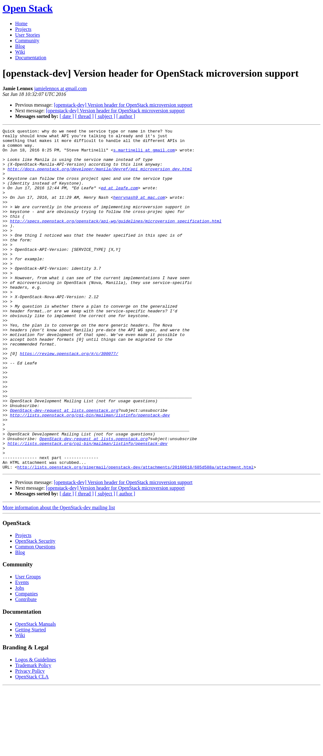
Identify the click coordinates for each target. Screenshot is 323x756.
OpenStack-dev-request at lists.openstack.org (64, 467)
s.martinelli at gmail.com (144, 154)
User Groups (28, 644)
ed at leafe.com (119, 200)
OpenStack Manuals (35, 692)
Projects (23, 29)
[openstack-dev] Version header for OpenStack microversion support (123, 105)
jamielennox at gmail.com (60, 88)
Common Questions (35, 614)
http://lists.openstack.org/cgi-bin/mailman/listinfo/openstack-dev (90, 472)
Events (22, 650)
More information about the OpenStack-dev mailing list (59, 575)
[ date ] (67, 116)
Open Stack (28, 8)
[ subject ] (105, 116)
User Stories (27, 35)
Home (21, 23)
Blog (20, 46)
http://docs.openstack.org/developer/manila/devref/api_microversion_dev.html (100, 177)
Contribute (26, 667)
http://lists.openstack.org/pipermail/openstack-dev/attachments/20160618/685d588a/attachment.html (135, 535)
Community (27, 40)
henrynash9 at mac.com (139, 211)
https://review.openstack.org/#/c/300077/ (69, 399)
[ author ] (125, 116)
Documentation (30, 57)
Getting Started (30, 697)
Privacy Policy (30, 739)
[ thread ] (84, 116)
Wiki (20, 52)
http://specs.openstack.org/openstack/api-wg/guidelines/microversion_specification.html (115, 240)
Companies (26, 661)
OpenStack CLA (32, 744)
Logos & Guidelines (35, 727)
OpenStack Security (35, 609)
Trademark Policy (33, 733)
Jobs (19, 656)
